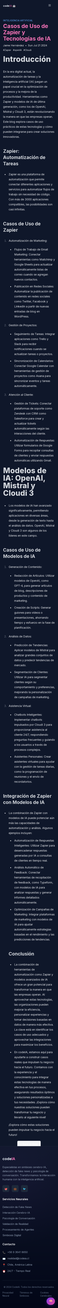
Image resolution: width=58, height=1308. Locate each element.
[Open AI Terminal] (51, 1301)
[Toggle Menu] (51, 5)
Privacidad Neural (7, 1294)
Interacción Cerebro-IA (16, 1212)
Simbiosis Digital (11, 1235)
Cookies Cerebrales (46, 1294)
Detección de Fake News (17, 1207)
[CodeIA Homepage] (9, 5)
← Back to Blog (29, 1144)
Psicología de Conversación (18, 1218)
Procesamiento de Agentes (18, 1229)
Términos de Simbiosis (26, 1294)
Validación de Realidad (15, 1224)
